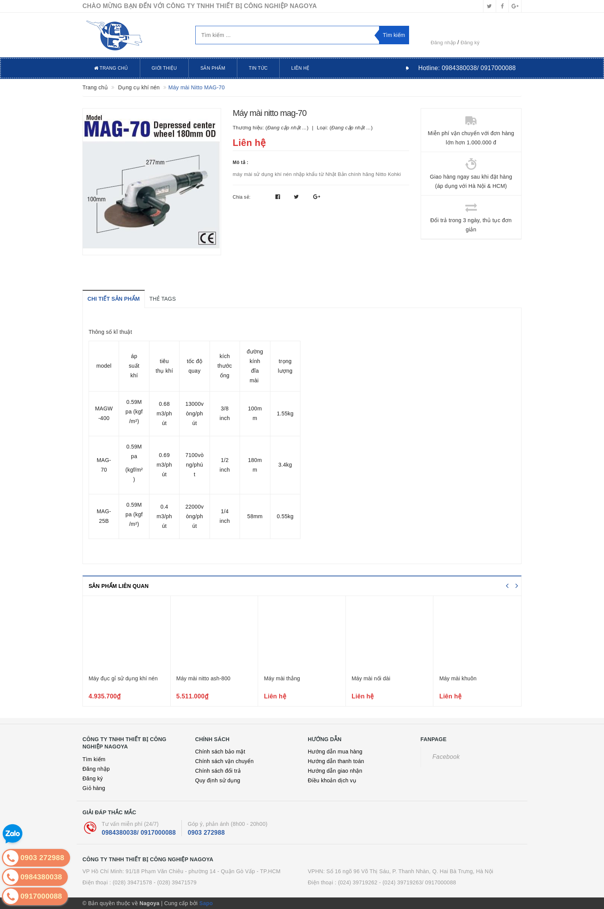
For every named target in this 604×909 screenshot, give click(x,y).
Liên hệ (300, 68)
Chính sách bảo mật (220, 751)
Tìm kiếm (94, 759)
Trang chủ (111, 68)
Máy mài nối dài (371, 678)
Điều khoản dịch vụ (332, 780)
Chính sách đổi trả (218, 771)
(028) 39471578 (132, 882)
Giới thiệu (164, 68)
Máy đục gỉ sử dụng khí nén (123, 678)
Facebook (446, 756)
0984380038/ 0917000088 (139, 832)
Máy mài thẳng (282, 678)
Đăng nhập (443, 42)
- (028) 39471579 (175, 882)
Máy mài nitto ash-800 (203, 678)
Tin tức (258, 68)
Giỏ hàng (93, 788)
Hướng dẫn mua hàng (335, 751)
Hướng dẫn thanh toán (336, 761)
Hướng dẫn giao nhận (335, 771)
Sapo (206, 903)
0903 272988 (206, 832)
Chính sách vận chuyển (224, 761)
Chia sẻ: (241, 197)
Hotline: (467, 68)
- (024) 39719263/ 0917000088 (417, 882)
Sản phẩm (212, 68)
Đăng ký (470, 42)
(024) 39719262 (357, 882)
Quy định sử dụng (217, 780)
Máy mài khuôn (457, 678)
